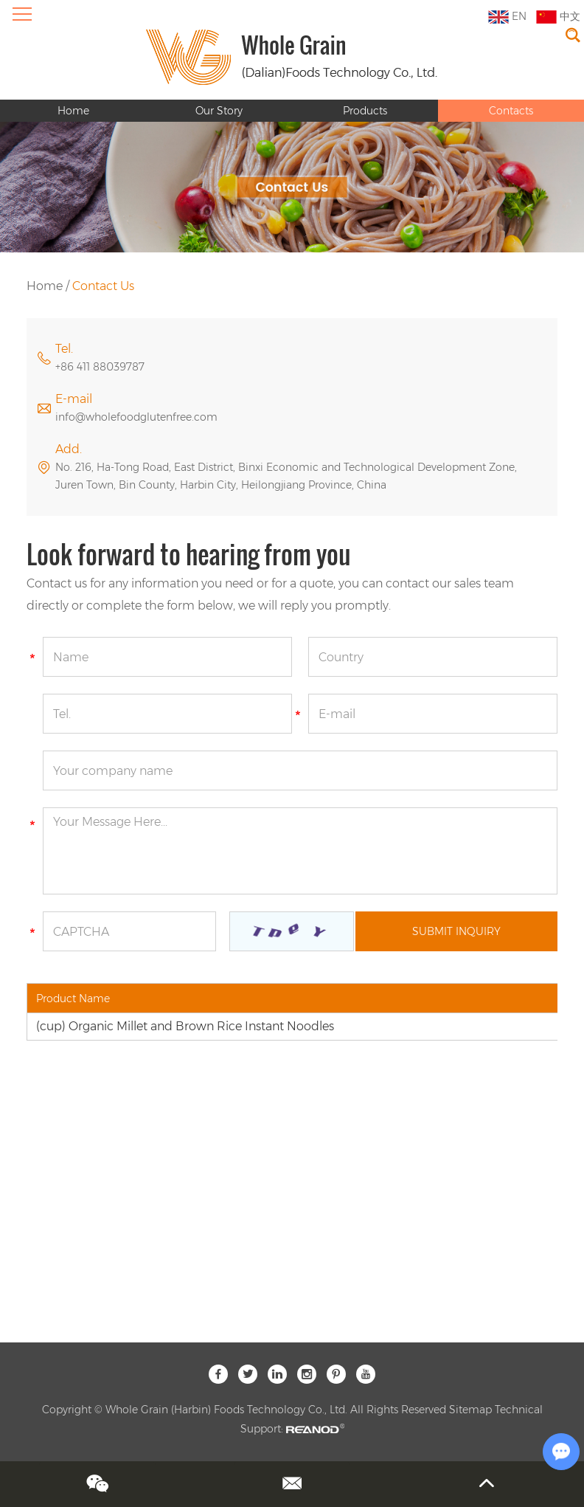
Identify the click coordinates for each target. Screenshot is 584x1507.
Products (365, 110)
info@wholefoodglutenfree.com (136, 417)
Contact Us (103, 286)
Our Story (219, 110)
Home (73, 110)
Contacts (511, 110)
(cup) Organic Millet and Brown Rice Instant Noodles (185, 1026)
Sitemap (470, 1409)
